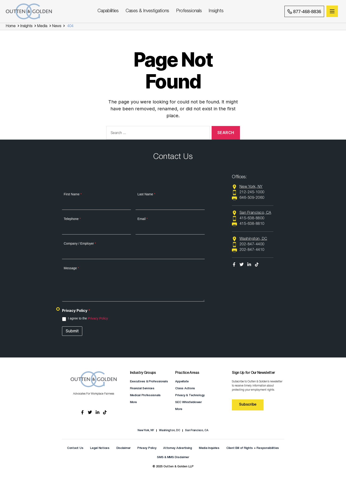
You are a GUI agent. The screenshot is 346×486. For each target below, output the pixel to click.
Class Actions (185, 388)
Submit (72, 331)
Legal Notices (99, 448)
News (56, 26)
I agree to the (88, 318)
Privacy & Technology (190, 395)
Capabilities (108, 11)
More (133, 402)
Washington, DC (169, 430)
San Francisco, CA (196, 430)
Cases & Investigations (147, 11)
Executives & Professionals (149, 381)
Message (71, 268)
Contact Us (75, 448)
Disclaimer (123, 448)
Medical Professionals (145, 395)
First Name (73, 194)
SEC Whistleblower (188, 402)
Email (142, 219)
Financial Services (142, 388)
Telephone (72, 219)
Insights (216, 11)
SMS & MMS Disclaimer (173, 457)
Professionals (189, 11)
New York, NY (146, 430)
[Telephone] (96, 229)
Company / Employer (80, 243)
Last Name (146, 194)
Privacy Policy (98, 318)
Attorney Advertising (177, 448)
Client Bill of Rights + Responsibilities (252, 448)
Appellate (182, 381)
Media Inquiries (209, 448)
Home (10, 26)
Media (42, 26)
